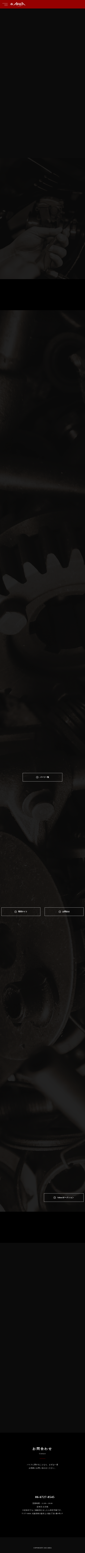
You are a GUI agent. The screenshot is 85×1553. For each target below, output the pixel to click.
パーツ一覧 (44, 777)
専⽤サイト (22, 912)
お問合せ (66, 912)
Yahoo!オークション (65, 1197)
